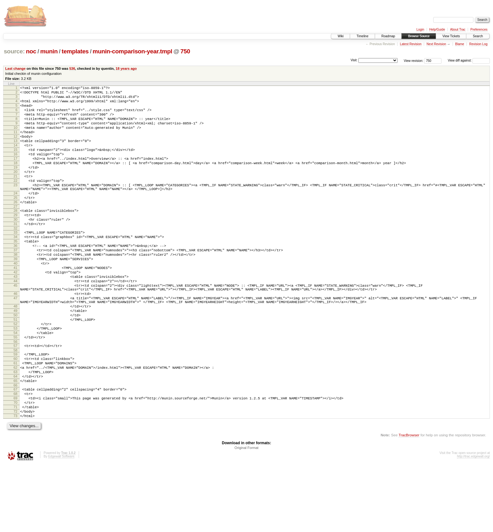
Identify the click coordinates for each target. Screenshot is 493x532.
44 (15, 321)
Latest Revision (410, 44)
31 (15, 252)
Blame (459, 44)
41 (15, 305)
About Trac (457, 29)
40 (15, 299)
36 (15, 278)
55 (15, 389)
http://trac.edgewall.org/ (473, 523)
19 (15, 184)
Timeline (362, 36)
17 (15, 174)
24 (15, 216)
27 (15, 232)
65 (15, 440)
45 (15, 326)
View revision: (413, 60)
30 (15, 247)
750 (185, 51)
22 (15, 200)
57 (15, 399)
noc (31, 51)
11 (15, 141)
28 (15, 236)
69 (15, 461)
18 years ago (126, 68)
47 (15, 342)
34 (15, 267)
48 (15, 352)
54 (15, 384)
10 (15, 136)
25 (15, 221)
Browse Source (418, 36)
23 (15, 206)
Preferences (479, 29)
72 (15, 477)
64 (15, 435)
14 (15, 157)
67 (15, 450)
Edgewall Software (61, 523)
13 (15, 152)
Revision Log (478, 44)
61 (15, 419)
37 (15, 283)
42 (15, 310)
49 (15, 357)
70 (15, 466)
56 (15, 395)
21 (15, 195)
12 (15, 147)
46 (15, 336)
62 (15, 424)
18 (15, 179)
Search (478, 36)
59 (15, 408)
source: (14, 51)
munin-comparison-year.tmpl (132, 51)
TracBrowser (409, 502)
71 (15, 471)
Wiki (341, 36)
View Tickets (451, 36)
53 (15, 378)
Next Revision (436, 44)
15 (15, 163)
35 (15, 272)
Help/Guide (437, 29)
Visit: (353, 60)
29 (15, 241)
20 (15, 190)
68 (15, 455)
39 (15, 294)
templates (75, 51)
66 (15, 446)
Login (420, 29)
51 (15, 368)
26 (15, 227)
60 (15, 413)
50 (15, 362)
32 (15, 258)
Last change (15, 68)
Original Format (246, 515)
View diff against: (469, 60)
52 (15, 373)
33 (15, 262)
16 (15, 168)
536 (72, 68)
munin (49, 51)
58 (15, 404)
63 (15, 430)
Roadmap (388, 36)
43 (15, 315)
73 (15, 482)
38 (15, 288)
